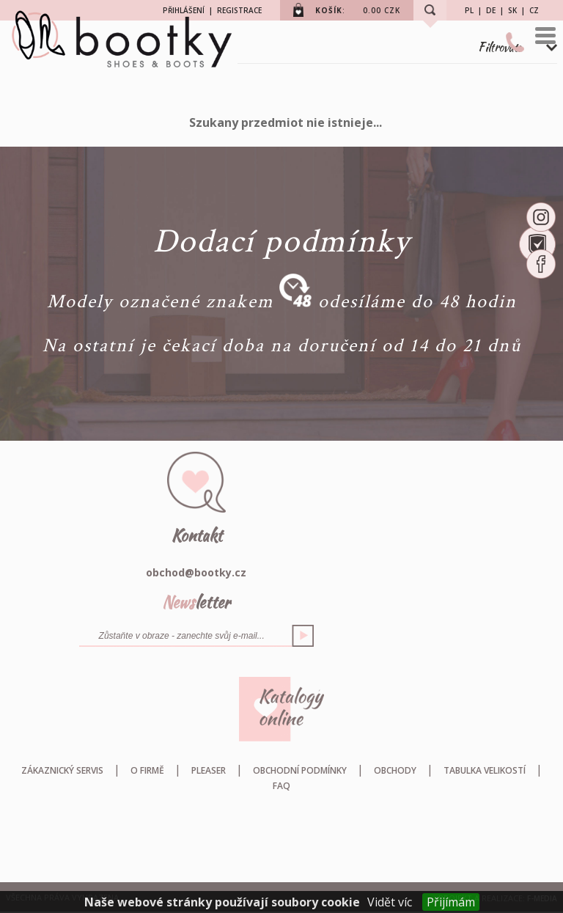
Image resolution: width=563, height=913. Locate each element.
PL (469, 10)
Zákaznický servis (62, 770)
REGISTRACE (239, 10)
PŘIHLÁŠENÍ (184, 10)
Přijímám (451, 902)
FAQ (281, 786)
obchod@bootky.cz (196, 572)
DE (491, 10)
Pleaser (208, 770)
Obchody (395, 770)
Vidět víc (389, 902)
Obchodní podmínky (300, 770)
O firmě (147, 770)
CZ (534, 10)
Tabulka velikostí (485, 770)
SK (512, 10)
